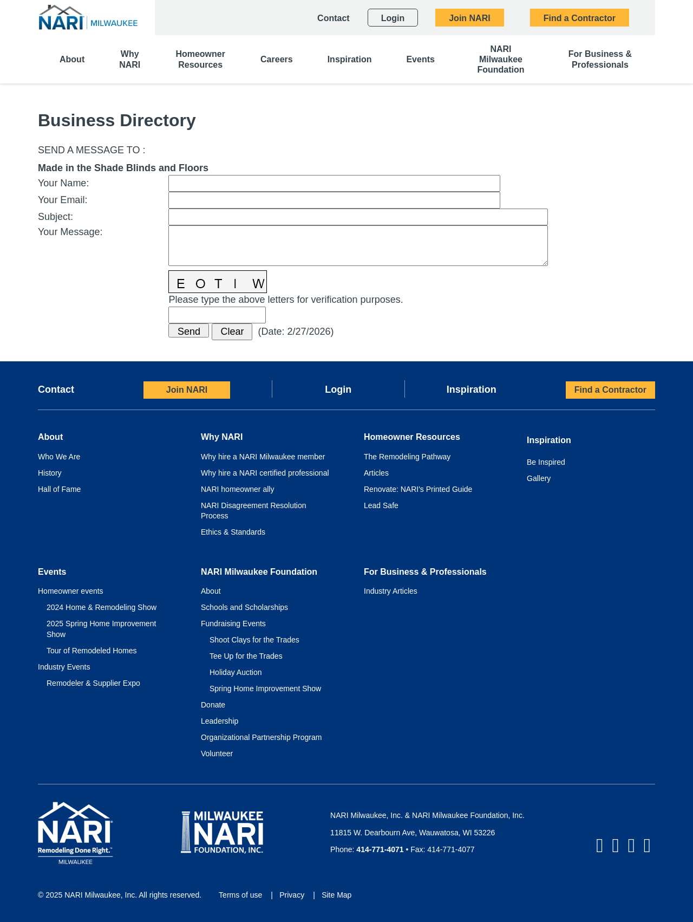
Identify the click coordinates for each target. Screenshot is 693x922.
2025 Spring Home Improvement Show (101, 629)
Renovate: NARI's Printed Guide (418, 489)
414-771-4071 (379, 849)
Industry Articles (390, 591)
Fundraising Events (233, 623)
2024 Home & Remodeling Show (101, 607)
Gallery (539, 478)
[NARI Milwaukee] (88, 17)
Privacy (291, 895)
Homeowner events (70, 591)
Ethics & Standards (233, 532)
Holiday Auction (236, 672)
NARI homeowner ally (237, 489)
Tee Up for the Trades (246, 656)
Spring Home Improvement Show (265, 688)
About (211, 591)
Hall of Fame (59, 489)
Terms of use (240, 895)
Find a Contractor (610, 389)
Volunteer (217, 753)
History (50, 473)
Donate (213, 704)
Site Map (336, 895)
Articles (376, 473)
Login (338, 389)
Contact (56, 389)
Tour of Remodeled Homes (92, 650)
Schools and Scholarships (244, 607)
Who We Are (59, 456)
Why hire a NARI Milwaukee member (263, 456)
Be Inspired (546, 462)
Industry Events (64, 667)
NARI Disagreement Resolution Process (253, 511)
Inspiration (471, 389)
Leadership (219, 721)
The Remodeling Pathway (407, 456)
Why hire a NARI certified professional (265, 473)
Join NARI (186, 389)
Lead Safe (381, 505)
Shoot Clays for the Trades (254, 639)
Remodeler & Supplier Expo (93, 683)
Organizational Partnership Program (261, 737)
